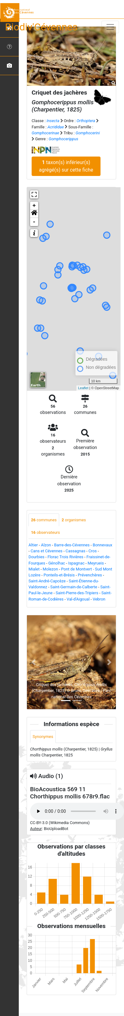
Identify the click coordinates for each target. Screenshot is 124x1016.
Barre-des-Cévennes (72, 545)
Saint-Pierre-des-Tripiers (77, 593)
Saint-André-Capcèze (47, 581)
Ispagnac (76, 563)
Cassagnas (75, 551)
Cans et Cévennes (47, 551)
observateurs (45, 532)
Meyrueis (96, 563)
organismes (74, 520)
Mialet (33, 569)
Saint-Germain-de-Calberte (73, 587)
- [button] (34, 222)
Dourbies (36, 556)
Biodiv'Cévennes (41, 27)
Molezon (50, 569)
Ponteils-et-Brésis (59, 575)
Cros (93, 551)
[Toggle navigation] (110, 27)
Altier (33, 545)
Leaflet (83, 388)
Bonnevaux (102, 545)
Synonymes (43, 736)
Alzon (46, 545)
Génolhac (56, 563)
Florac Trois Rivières (65, 556)
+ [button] (34, 205)
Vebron (99, 599)
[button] (34, 214)
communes (44, 520)
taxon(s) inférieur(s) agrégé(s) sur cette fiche (66, 166)
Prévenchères (90, 575)
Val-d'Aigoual (78, 599)
